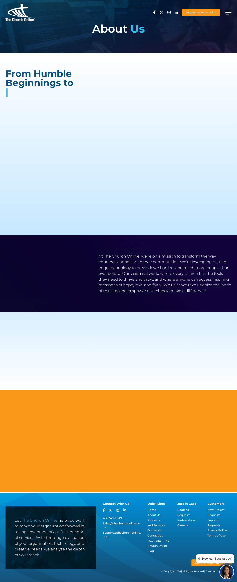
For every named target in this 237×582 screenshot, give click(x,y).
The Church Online (39, 520)
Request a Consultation (200, 12)
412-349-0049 (112, 518)
